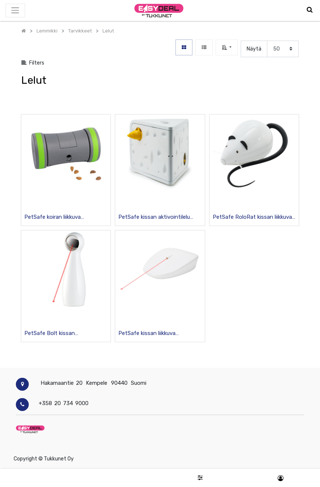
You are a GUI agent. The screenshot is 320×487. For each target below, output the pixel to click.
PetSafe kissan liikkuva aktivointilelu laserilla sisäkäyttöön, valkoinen (148, 334)
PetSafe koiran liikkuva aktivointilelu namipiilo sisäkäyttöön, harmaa (52, 217)
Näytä (254, 49)
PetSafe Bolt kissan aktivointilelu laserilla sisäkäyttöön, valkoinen (54, 334)
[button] (226, 47)
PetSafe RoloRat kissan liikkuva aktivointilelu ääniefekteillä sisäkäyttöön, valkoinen (252, 217)
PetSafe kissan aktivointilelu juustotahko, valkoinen (154, 217)
